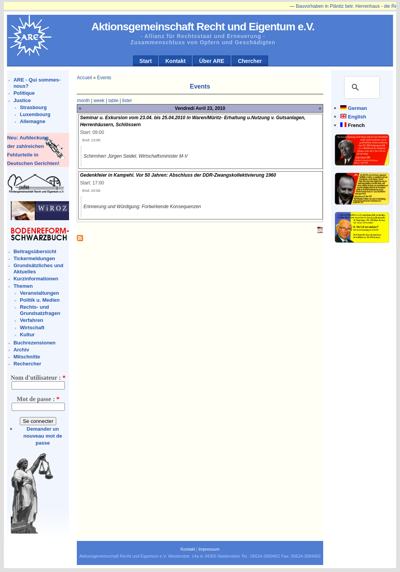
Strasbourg (33, 107)
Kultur (27, 334)
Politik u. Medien (40, 300)
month (83, 100)
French (356, 125)
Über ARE (211, 61)
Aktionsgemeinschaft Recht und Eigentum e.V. (202, 27)
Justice (22, 100)
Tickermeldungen (34, 258)
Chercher (249, 61)
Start (145, 61)
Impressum (208, 549)
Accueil (84, 77)
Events (104, 77)
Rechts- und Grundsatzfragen (40, 310)
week (99, 100)
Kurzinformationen (36, 279)
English (357, 117)
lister (127, 100)
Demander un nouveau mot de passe (42, 436)
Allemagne (32, 121)
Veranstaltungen (39, 293)
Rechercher (28, 364)
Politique (24, 93)
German (357, 108)
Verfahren (31, 320)
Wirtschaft (32, 327)
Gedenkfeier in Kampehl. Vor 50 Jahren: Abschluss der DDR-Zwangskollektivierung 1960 (178, 175)
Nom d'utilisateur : (37, 377)
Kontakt (175, 61)
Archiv (21, 350)
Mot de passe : (38, 399)
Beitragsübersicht (35, 251)
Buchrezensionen (34, 343)
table (113, 100)
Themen (23, 286)
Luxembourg (35, 114)
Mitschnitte (27, 357)
